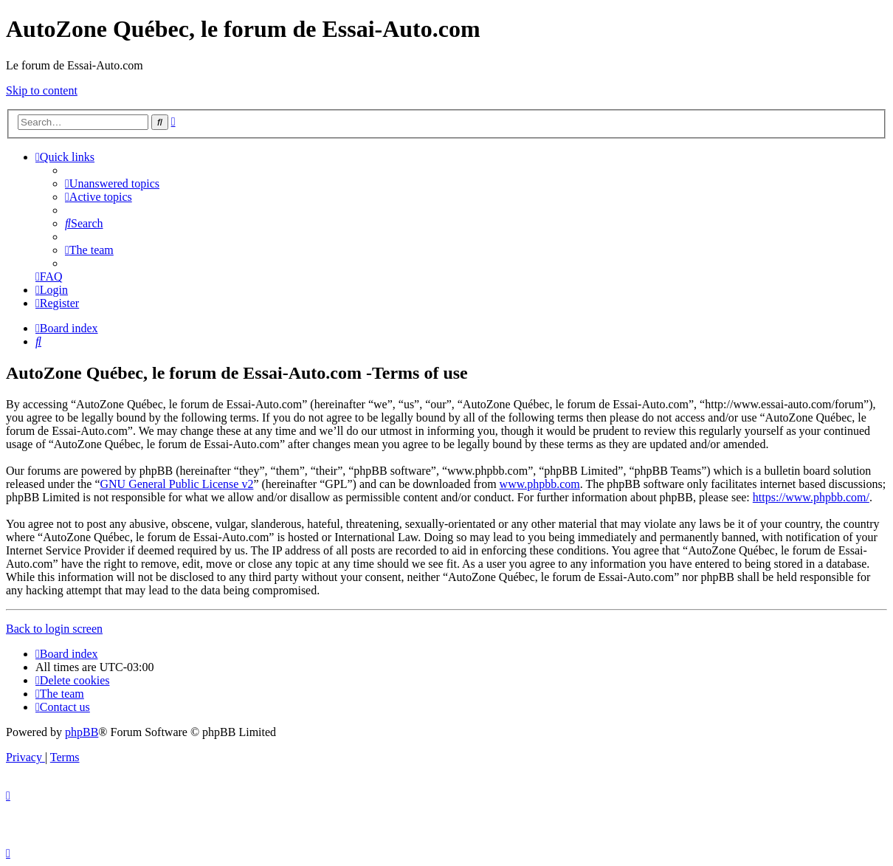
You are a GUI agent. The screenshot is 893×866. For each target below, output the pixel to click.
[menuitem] (112, 183)
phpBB (81, 732)
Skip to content (41, 90)
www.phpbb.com (540, 484)
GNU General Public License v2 (176, 484)
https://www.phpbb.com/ (811, 497)
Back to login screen (54, 628)
